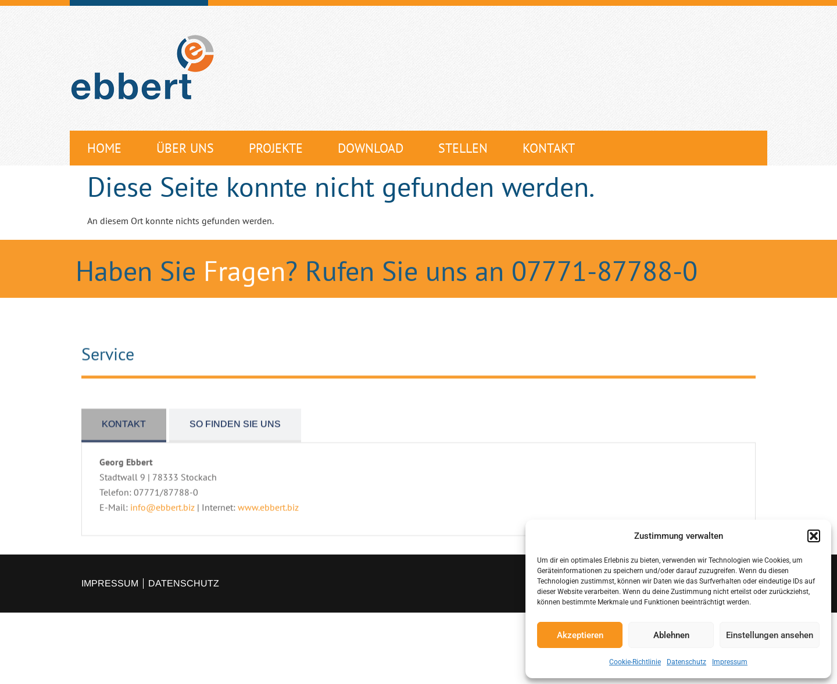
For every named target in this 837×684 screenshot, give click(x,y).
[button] (814, 536)
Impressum (729, 662)
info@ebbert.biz (162, 524)
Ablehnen (671, 635)
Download (370, 148)
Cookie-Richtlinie (635, 662)
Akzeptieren (580, 635)
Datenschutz (686, 662)
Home (104, 148)
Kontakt (549, 148)
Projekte (276, 148)
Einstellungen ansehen (769, 635)
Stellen (463, 148)
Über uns (185, 148)
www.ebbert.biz (268, 524)
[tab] (123, 442)
